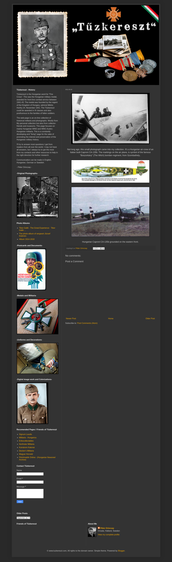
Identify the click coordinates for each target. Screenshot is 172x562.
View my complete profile (109, 535)
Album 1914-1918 (26, 239)
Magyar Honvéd (26, 454)
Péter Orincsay (107, 528)
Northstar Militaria (26, 444)
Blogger (121, 551)
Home (110, 318)
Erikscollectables (26, 441)
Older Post (150, 318)
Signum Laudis (25, 434)
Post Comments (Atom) (87, 323)
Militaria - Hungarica (27, 438)
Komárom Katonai (27, 447)
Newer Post (71, 318)
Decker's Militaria (26, 451)
